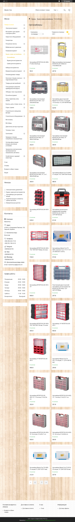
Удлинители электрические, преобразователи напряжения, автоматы (14, 151)
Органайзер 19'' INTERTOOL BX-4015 (39, 359)
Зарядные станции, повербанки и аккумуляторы (14, 138)
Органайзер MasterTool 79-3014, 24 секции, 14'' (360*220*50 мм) (61, 468)
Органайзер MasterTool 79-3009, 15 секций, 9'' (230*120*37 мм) (39, 468)
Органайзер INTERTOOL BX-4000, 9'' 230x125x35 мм (39, 63)
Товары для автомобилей (13, 83)
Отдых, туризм (10, 107)
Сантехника (9, 133)
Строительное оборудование (14, 116)
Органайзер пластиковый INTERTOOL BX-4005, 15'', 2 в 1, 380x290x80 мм (38, 174)
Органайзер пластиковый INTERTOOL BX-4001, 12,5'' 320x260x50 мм (37, 100)
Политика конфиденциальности (47, 520)
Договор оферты (64, 508)
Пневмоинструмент (11, 50)
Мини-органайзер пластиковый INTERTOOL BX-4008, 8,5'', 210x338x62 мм (61, 63)
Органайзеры (11, 57)
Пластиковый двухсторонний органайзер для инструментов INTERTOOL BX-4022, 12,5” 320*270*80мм (61, 287)
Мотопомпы (9, 119)
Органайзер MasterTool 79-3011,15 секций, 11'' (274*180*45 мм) (61, 360)
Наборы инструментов (12, 67)
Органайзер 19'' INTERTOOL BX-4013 (61, 324)
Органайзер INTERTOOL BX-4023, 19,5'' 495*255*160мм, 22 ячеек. (39, 249)
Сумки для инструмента (14, 63)
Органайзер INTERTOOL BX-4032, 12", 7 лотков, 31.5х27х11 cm (61, 396)
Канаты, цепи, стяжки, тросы (14, 104)
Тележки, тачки (10, 130)
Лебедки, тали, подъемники (14, 92)
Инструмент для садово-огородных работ (13, 32)
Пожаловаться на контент (32, 520)
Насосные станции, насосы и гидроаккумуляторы (14, 79)
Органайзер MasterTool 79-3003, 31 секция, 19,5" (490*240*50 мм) (61, 173)
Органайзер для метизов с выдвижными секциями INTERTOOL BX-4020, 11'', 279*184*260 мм (60, 212)
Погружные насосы (11, 44)
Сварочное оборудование (13, 36)
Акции (6, 172)
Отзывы (6, 165)
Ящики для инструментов (14, 60)
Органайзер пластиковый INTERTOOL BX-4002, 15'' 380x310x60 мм (37, 137)
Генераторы (9, 40)
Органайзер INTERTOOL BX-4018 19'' (39, 210)
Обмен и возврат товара (42, 10)
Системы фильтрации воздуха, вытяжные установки (12, 144)
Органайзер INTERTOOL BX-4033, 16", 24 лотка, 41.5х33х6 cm (61, 433)
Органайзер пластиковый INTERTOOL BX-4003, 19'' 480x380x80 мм (59, 137)
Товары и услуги (9, 24)
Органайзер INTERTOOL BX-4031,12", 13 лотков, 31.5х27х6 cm (38, 397)
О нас (6, 162)
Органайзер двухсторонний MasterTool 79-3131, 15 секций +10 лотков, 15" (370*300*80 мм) (61, 100)
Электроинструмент (11, 28)
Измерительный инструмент (14, 71)
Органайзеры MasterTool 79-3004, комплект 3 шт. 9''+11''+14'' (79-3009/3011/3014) (61, 249)
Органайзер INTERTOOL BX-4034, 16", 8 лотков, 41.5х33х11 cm (39, 433)
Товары (33, 19)
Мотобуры (9, 123)
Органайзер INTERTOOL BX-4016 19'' (39, 285)
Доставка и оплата (28, 508)
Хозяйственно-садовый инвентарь (12, 157)
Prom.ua (45, 518)
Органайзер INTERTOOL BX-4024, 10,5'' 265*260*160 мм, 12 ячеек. (39, 324)
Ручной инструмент (11, 95)
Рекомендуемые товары (13, 74)
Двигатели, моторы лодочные (14, 126)
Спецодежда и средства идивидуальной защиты (13, 87)
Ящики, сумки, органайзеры (45, 19)
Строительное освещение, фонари (13, 111)
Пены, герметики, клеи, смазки (12, 99)
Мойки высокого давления (13, 47)
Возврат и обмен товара (11, 169)
